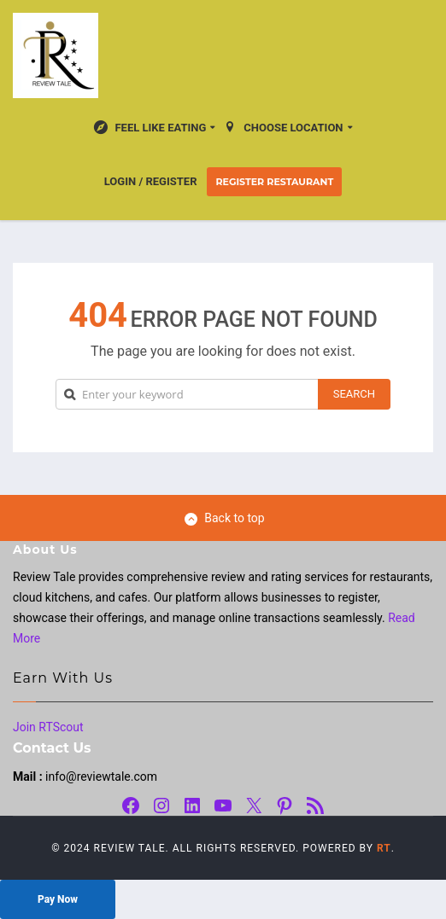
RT (384, 848)
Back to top (224, 518)
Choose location (283, 127)
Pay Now (58, 899)
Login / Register (150, 181)
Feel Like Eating (150, 127)
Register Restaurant (274, 182)
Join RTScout (48, 727)
